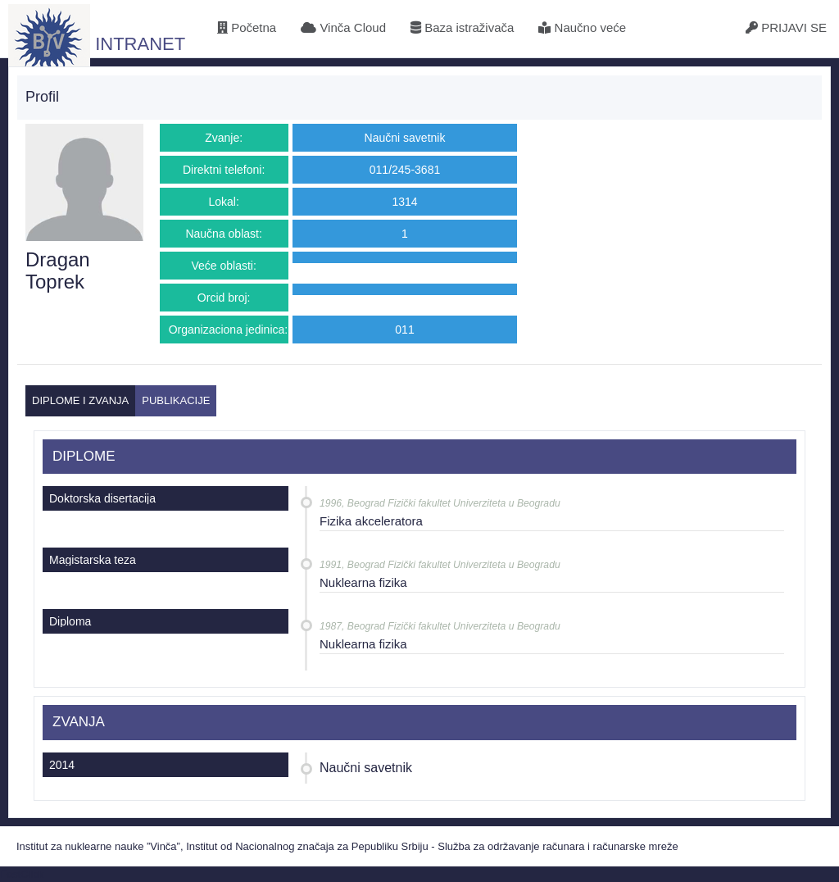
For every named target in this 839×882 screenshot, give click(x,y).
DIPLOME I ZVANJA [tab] (80, 400)
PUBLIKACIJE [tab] (176, 400)
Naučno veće (582, 27)
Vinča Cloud (343, 27)
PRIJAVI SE (786, 27)
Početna (246, 27)
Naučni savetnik (366, 768)
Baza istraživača (462, 27)
